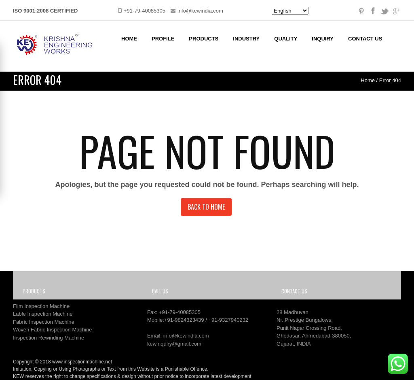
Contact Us (365, 39)
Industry (246, 39)
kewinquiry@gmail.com (174, 344)
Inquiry (323, 39)
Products (203, 39)
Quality (285, 39)
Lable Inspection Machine (42, 314)
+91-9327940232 (228, 320)
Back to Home (206, 207)
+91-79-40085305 (180, 312)
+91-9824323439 (184, 320)
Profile (163, 39)
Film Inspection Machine (41, 306)
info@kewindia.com (186, 336)
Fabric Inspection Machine (43, 322)
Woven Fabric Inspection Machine (52, 330)
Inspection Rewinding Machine (48, 338)
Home (129, 39)
